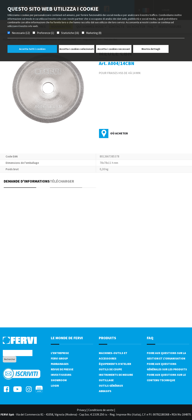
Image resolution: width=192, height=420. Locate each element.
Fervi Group (59, 358)
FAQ (150, 337)
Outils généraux (111, 385)
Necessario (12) (21, 33)
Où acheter (119, 133)
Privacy (81, 410)
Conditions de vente (101, 410)
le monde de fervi (67, 337)
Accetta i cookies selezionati (76, 49)
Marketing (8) (93, 33)
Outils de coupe (110, 369)
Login (55, 385)
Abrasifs (105, 391)
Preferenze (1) (45, 33)
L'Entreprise (60, 353)
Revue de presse (62, 369)
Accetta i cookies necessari (114, 49)
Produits (107, 337)
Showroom (59, 380)
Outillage (106, 380)
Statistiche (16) (70, 33)
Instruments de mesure (116, 375)
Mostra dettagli (151, 49)
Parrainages (60, 364)
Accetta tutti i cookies (32, 49)
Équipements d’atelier (115, 364)
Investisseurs (61, 375)
